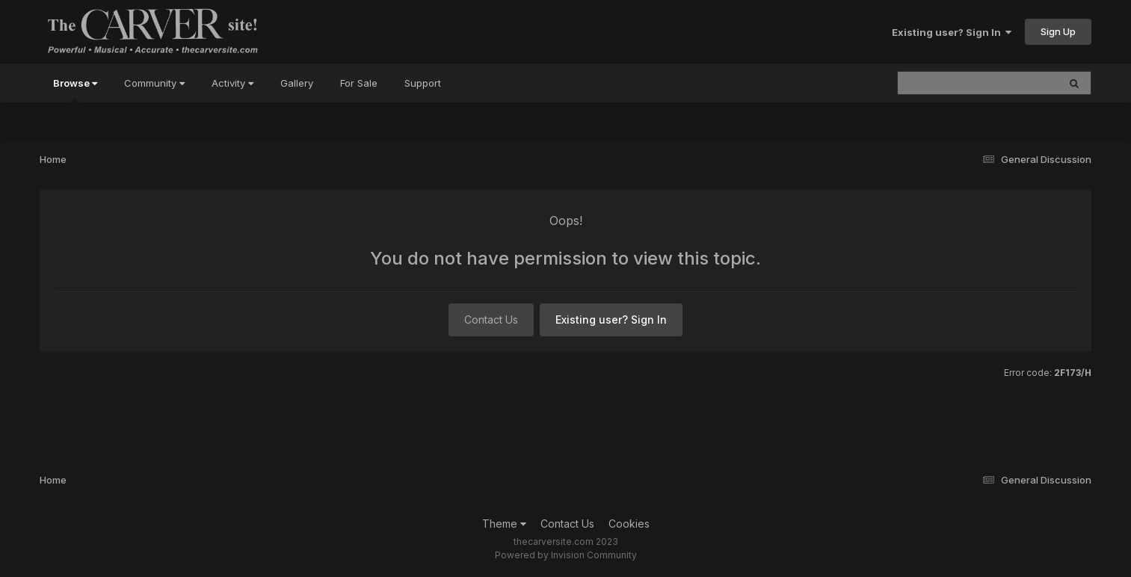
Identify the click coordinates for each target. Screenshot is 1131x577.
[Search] (937, 83)
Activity (232, 83)
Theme (504, 523)
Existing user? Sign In (951, 32)
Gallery (296, 83)
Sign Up (1058, 31)
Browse (75, 89)
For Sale (358, 83)
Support (422, 83)
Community (154, 83)
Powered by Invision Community (566, 555)
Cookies (629, 523)
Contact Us (491, 319)
